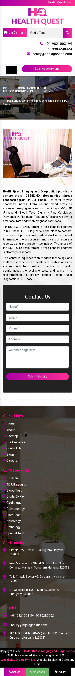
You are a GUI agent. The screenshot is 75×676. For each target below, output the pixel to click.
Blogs (9, 454)
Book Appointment (47, 68)
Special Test (13, 533)
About (9, 430)
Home (7, 97)
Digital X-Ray (14, 496)
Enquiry (60, 671)
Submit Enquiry (37, 376)
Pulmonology (14, 509)
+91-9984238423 (58, 49)
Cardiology (12, 503)
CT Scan (10, 478)
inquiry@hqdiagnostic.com (52, 54)
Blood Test (12, 490)
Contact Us (12, 448)
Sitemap (10, 436)
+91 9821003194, (22, 616)
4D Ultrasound (14, 484)
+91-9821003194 (58, 44)
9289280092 (45, 616)
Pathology (12, 527)
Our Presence (14, 442)
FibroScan (11, 515)
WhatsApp (37, 671)
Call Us (14, 671)
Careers (10, 460)
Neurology (12, 521)
